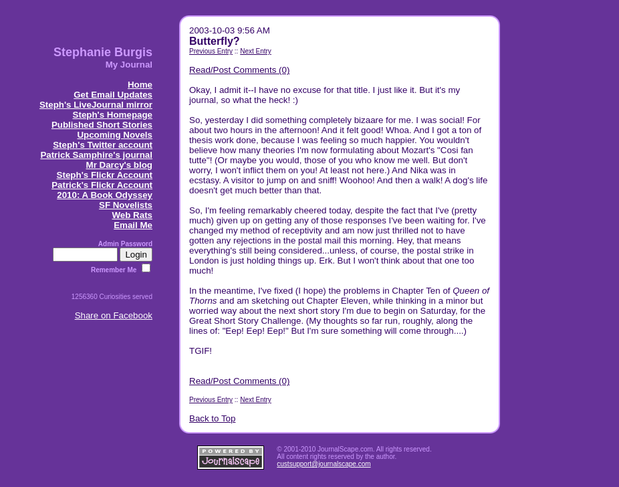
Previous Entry (211, 51)
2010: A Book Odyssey (104, 195)
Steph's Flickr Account (104, 175)
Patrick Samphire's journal (96, 155)
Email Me (133, 225)
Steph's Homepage (112, 115)
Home (140, 85)
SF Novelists (125, 205)
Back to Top (212, 418)
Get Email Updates (113, 95)
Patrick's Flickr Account (101, 185)
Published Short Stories (101, 125)
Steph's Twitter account (102, 145)
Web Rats (132, 215)
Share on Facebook (113, 315)
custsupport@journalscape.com (323, 464)
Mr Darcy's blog (119, 165)
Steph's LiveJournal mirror (95, 105)
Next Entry (255, 51)
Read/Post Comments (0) (239, 70)
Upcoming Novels (114, 135)
